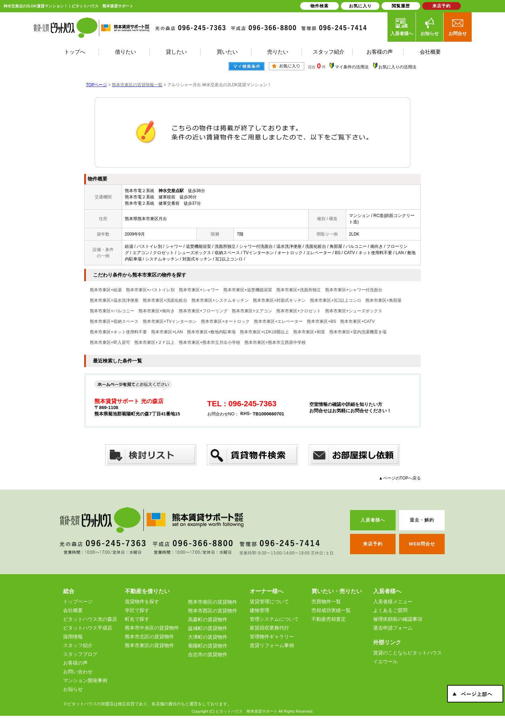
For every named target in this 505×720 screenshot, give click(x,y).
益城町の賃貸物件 (207, 628)
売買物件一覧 (326, 601)
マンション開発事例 (85, 680)
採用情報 (73, 636)
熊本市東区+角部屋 (383, 300)
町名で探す (137, 619)
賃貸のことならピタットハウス (407, 653)
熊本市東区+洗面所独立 (298, 289)
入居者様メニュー (392, 601)
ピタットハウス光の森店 (90, 619)
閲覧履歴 (401, 6)
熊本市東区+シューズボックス (353, 310)
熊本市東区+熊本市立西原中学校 (275, 342)
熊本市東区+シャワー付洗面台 (353, 289)
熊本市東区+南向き (157, 310)
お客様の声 (75, 663)
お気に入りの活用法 (397, 66)
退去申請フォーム (392, 628)
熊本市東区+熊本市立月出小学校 (209, 342)
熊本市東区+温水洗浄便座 (114, 300)
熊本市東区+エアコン (252, 310)
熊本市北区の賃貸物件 (149, 636)
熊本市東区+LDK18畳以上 (264, 332)
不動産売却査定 (328, 619)
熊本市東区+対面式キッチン (279, 300)
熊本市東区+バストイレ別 (150, 289)
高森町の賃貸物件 (207, 619)
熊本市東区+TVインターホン (170, 321)
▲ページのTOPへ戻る (400, 478)
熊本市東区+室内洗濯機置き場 (357, 332)
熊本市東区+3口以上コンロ (335, 300)
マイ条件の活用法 (352, 66)
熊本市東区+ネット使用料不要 (118, 332)
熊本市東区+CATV (357, 321)
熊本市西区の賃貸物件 (212, 610)
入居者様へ (401, 26)
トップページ (78, 601)
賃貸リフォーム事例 (272, 645)
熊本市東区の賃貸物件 (149, 645)
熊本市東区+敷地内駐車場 (211, 332)
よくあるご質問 (390, 610)
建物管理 (259, 610)
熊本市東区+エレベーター (278, 321)
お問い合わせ (78, 671)
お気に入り (360, 6)
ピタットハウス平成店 (87, 628)
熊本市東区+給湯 (106, 289)
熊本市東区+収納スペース (114, 321)
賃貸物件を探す (142, 601)
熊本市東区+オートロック (225, 321)
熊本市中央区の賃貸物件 (152, 628)
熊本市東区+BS (321, 321)
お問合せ (458, 26)
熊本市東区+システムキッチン (220, 300)
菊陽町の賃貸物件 (207, 645)
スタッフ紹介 (78, 645)
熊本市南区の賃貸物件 (212, 602)
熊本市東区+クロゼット (298, 310)
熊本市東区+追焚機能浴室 (247, 289)
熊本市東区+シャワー (199, 289)
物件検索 (319, 6)
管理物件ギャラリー (272, 636)
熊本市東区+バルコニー (112, 310)
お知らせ (429, 26)
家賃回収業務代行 (269, 628)
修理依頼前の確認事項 (397, 619)
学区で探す (137, 610)
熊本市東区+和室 (309, 332)
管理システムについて (274, 619)
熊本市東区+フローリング (203, 310)
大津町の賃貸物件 (207, 637)
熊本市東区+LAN (167, 332)
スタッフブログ (80, 654)
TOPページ (96, 84)
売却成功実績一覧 (331, 610)
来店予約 (441, 6)
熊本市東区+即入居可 (110, 342)
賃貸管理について (269, 601)
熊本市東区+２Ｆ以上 (154, 342)
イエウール (385, 661)
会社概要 (73, 610)
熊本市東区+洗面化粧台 (165, 300)
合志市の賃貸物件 (207, 654)
